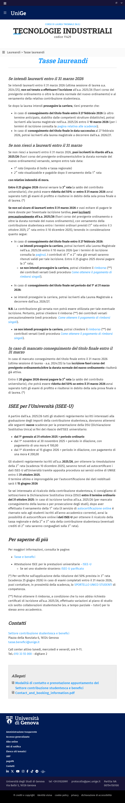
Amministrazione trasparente (21, 732)
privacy (75, 795)
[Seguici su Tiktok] (32, 771)
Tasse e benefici (24, 557)
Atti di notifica (13, 746)
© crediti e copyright (24, 795)
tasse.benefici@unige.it (24, 642)
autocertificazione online (94, 508)
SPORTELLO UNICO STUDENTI (93, 585)
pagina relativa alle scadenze (77, 126)
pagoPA (10, 761)
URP (8, 756)
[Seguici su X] (12, 771)
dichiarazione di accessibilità (96, 795)
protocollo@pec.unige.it (85, 781)
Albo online (12, 741)
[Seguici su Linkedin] (7, 771)
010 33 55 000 (23, 654)
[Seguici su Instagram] (23, 771)
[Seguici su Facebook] (27, 771)
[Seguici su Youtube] (17, 771)
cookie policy (62, 795)
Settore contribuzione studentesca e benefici (38, 633)
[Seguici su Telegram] (36, 771)
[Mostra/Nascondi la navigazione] (5, 13)
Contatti (10, 766)
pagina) (41, 254)
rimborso (100, 268)
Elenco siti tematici (16, 751)
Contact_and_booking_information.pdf (45, 693)
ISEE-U (87, 564)
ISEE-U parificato (72, 568)
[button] (5, 2)
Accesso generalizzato (17, 737)
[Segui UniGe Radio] (43, 771)
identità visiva (44, 795)
